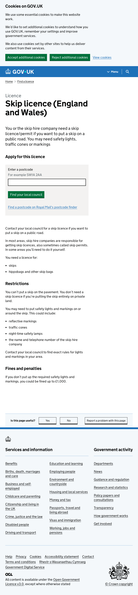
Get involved (103, 524)
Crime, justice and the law (24, 517)
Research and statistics (111, 487)
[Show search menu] (127, 71)
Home (9, 81)
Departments (103, 464)
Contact (88, 557)
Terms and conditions (20, 562)
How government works (111, 516)
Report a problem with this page (106, 420)
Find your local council (26, 195)
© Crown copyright (119, 584)
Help (8, 557)
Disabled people (17, 525)
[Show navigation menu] (113, 71)
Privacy (21, 557)
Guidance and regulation (111, 479)
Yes (51, 420)
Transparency (104, 508)
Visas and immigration (65, 520)
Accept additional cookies (26, 57)
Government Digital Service (25, 567)
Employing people (62, 471)
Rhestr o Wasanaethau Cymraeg (62, 562)
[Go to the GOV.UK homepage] (19, 71)
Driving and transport (20, 532)
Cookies (35, 557)
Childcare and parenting (22, 496)
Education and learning (66, 464)
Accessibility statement (62, 557)
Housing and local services (68, 492)
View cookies (102, 57)
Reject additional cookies (70, 57)
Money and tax (60, 500)
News (98, 471)
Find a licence (25, 81)
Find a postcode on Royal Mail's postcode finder (42, 207)
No (72, 420)
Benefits (11, 464)
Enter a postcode (20, 169)
